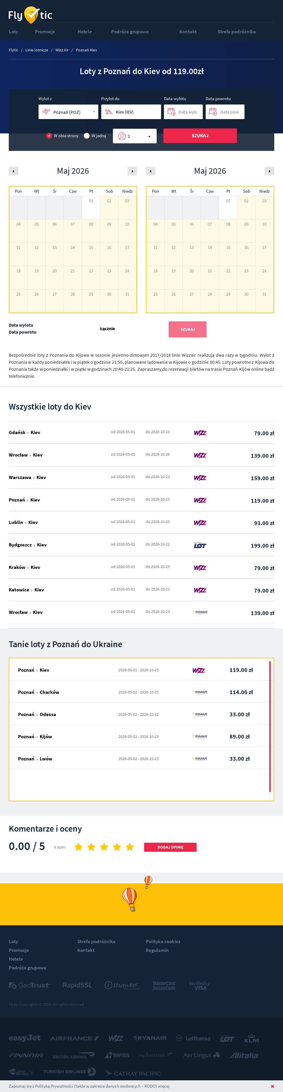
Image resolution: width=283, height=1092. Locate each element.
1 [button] (129, 136)
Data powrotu (218, 98)
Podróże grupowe (130, 31)
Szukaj (200, 135)
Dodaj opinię (171, 847)
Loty (13, 31)
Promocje (45, 31)
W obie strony (62, 136)
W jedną (95, 136)
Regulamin (157, 950)
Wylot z (45, 98)
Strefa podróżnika (237, 31)
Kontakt (188, 31)
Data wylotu (175, 98)
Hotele (85, 31)
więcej (164, 1086)
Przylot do (110, 98)
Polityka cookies (163, 941)
